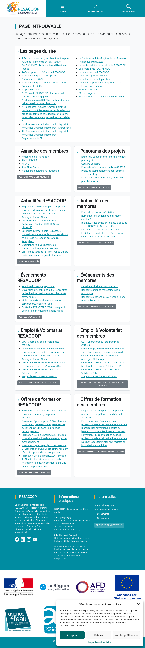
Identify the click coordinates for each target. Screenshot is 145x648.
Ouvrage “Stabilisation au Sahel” (98, 236)
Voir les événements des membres (96, 306)
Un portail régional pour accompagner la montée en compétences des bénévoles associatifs (103, 414)
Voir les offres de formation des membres (101, 451)
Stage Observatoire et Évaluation (39, 376)
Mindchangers (87, 93)
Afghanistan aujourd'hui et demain (41, 170)
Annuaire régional (105, 505)
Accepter (72, 635)
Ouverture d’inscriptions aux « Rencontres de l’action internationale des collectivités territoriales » (44, 293)
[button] (138, 604)
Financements (104, 518)
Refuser (98, 635)
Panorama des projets (107, 509)
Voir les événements (30, 316)
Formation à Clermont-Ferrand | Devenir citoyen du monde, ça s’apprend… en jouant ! (44, 414)
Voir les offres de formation (34, 472)
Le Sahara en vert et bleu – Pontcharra (102, 233)
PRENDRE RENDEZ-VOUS (109, 525)
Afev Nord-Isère (30, 167)
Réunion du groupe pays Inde (38, 286)
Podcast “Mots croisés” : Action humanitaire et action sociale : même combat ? (101, 216)
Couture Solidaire (90, 163)
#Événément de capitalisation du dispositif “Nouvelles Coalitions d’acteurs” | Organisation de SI (45, 135)
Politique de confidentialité (98, 642)
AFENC (25, 163)
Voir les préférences (126, 635)
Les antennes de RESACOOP (94, 72)
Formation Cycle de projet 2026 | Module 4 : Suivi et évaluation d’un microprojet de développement (44, 438)
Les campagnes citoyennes (93, 75)
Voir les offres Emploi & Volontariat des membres (102, 384)
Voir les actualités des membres (95, 242)
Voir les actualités (29, 261)
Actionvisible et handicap (35, 156)
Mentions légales (88, 89)
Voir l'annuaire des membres (34, 176)
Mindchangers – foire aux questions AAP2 (101, 96)
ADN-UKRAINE (29, 160)
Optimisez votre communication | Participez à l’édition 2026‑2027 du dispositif (40, 224)
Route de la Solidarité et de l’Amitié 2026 (103, 167)
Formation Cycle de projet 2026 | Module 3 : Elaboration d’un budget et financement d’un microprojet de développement (45, 449)
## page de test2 (31, 89)
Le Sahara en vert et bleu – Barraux (100, 229)
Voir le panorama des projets (94, 187)
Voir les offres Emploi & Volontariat (39, 382)
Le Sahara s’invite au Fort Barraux (99, 286)
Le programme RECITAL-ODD (94, 68)
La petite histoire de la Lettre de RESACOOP (102, 65)
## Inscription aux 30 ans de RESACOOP (43, 72)
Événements (103, 513)
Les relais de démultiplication (95, 79)
